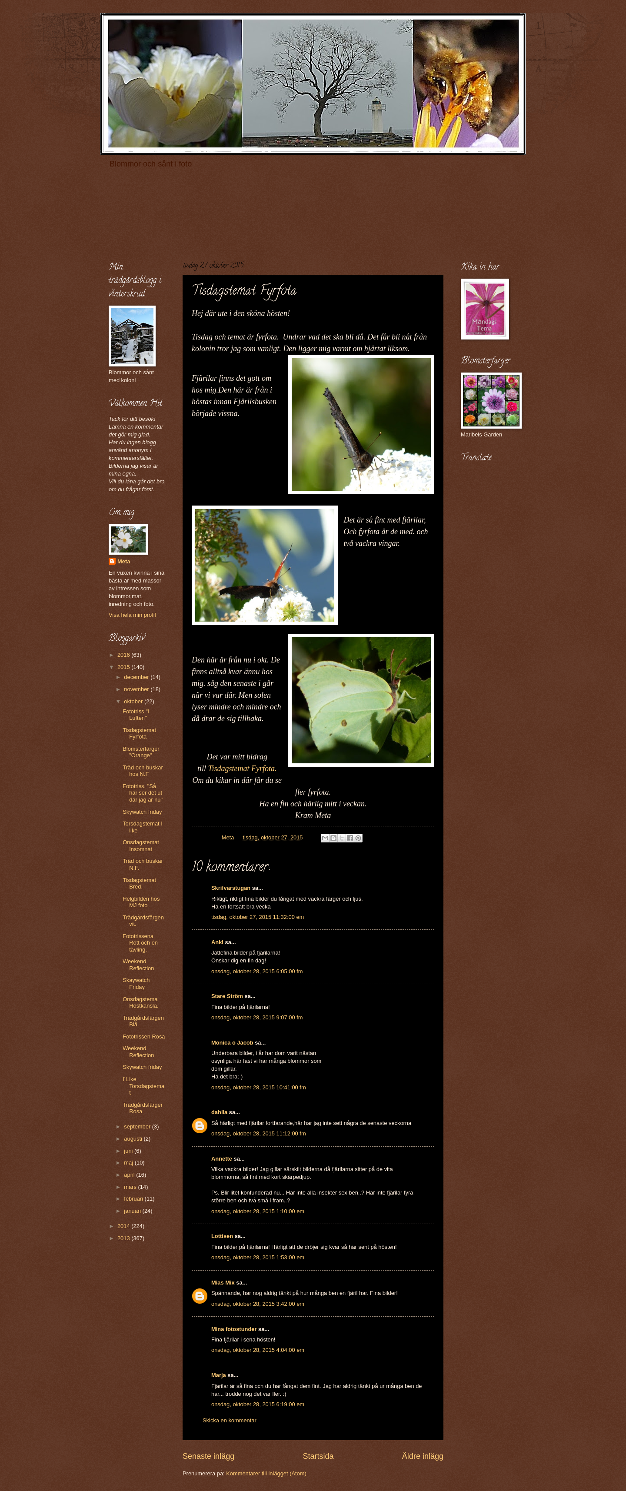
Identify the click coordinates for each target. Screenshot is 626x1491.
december (137, 677)
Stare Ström (227, 996)
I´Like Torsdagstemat (143, 1086)
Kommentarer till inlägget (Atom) (266, 1473)
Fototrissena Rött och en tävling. (140, 943)
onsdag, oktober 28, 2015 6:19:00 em (257, 1404)
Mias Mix (223, 1282)
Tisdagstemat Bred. (139, 883)
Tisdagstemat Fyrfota (139, 733)
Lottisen (222, 1236)
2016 (124, 655)
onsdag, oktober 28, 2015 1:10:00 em (257, 1211)
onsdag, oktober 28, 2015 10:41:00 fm (258, 1087)
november (137, 689)
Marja (218, 1375)
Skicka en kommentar (229, 1420)
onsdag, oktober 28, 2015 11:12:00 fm (258, 1133)
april (130, 1175)
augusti (133, 1138)
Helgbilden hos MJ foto (141, 902)
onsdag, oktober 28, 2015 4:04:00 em (257, 1350)
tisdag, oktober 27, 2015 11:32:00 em (257, 917)
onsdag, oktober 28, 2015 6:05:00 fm (257, 971)
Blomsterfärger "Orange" (141, 752)
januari (133, 1211)
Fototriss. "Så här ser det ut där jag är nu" (143, 793)
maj (129, 1162)
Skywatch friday (142, 812)
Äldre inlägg (422, 1456)
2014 (124, 1226)
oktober (134, 701)
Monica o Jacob (232, 1042)
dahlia (219, 1112)
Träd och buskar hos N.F (143, 770)
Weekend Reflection (138, 964)
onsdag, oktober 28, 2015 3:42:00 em (257, 1304)
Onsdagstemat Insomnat (141, 845)
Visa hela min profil (132, 615)
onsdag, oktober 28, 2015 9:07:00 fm (257, 1017)
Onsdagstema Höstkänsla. (140, 1002)
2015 (124, 667)
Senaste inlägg (208, 1456)
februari (134, 1198)
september (138, 1126)
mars (131, 1187)
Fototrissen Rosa (144, 1036)
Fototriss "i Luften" (136, 714)
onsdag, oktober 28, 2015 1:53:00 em (257, 1257)
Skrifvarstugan (230, 888)
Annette (221, 1158)
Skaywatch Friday (136, 983)
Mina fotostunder (233, 1329)
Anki (217, 942)
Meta (123, 561)
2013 (124, 1238)
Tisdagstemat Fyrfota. (242, 768)
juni (129, 1151)
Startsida (318, 1456)
